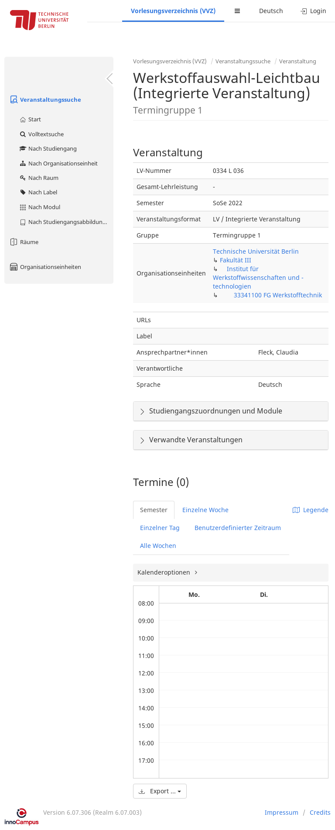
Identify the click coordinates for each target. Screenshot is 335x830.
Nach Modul (39, 207)
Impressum (281, 812)
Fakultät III (235, 260)
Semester (154, 510)
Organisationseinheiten (45, 267)
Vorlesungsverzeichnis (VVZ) (173, 11)
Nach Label (38, 192)
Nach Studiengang (48, 148)
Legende (310, 510)
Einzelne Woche (205, 510)
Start (30, 119)
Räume (23, 242)
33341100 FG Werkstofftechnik (278, 295)
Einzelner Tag (160, 527)
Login (313, 11)
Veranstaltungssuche (45, 99)
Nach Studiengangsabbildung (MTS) (66, 222)
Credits (320, 812)
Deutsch (271, 11)
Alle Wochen (158, 545)
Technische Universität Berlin (256, 251)
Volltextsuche (41, 134)
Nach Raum (38, 178)
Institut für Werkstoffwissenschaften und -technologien (258, 277)
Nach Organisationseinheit (58, 163)
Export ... (160, 791)
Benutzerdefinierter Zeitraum (238, 527)
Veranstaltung (297, 61)
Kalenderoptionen (164, 572)
